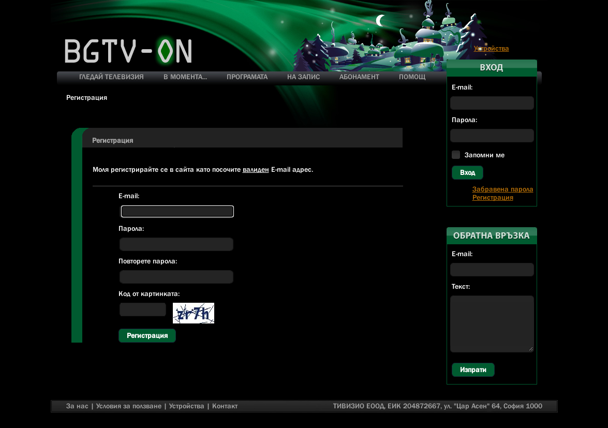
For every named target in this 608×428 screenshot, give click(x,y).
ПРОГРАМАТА (247, 76)
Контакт (225, 406)
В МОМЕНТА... (185, 76)
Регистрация (147, 335)
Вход (467, 172)
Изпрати (473, 369)
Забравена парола (502, 189)
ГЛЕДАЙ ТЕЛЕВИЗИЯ (111, 76)
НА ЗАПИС (303, 76)
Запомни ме (485, 155)
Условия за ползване (128, 406)
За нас (77, 406)
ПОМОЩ (412, 76)
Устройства (491, 48)
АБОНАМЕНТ (359, 76)
